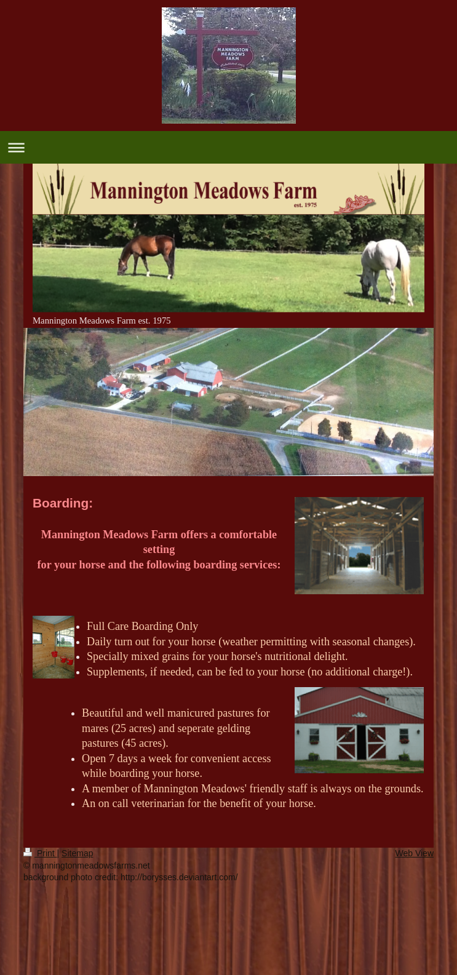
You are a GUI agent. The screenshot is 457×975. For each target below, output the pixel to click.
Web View (414, 853)
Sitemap (77, 853)
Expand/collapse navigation (228, 147)
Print (40, 853)
